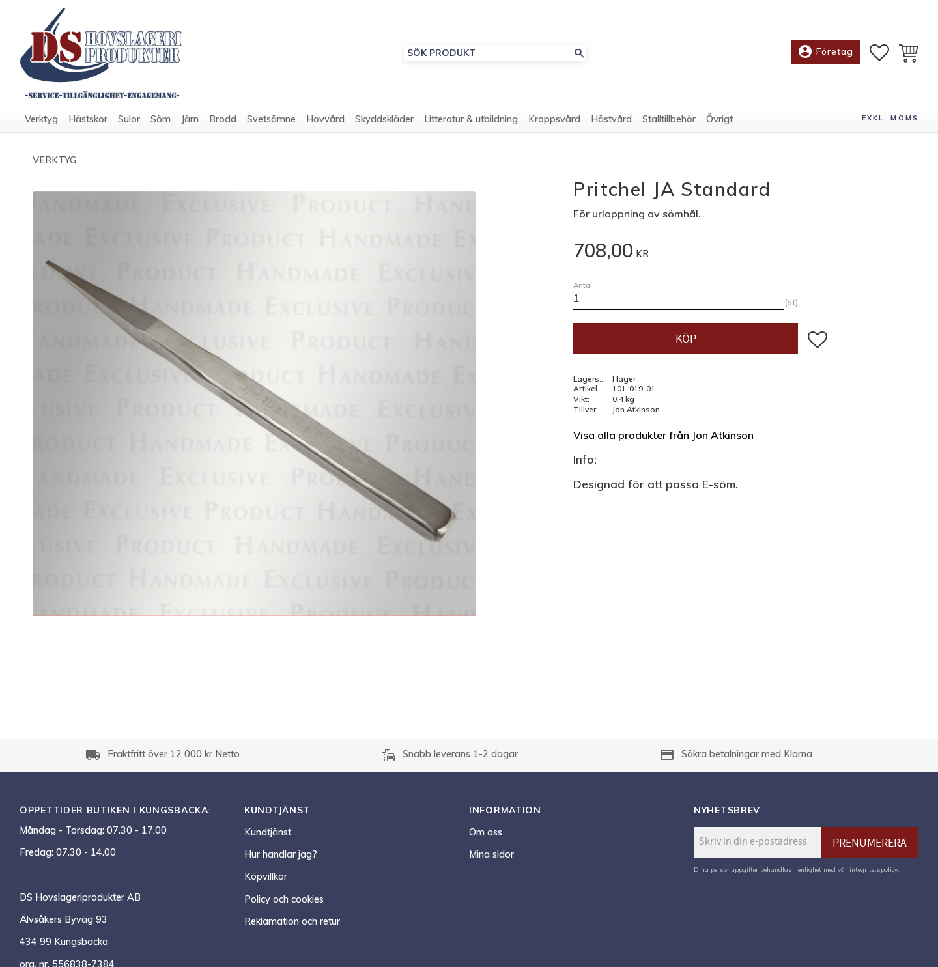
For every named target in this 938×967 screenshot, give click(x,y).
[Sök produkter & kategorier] (488, 53)
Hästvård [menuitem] (611, 119)
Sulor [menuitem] (129, 119)
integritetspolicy (873, 869)
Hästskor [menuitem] (87, 119)
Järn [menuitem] (190, 119)
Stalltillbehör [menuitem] (669, 119)
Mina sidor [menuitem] (491, 854)
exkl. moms (890, 117)
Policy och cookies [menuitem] (284, 899)
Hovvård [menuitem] (325, 119)
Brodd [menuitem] (222, 119)
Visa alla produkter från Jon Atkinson (663, 434)
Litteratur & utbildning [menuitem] (471, 119)
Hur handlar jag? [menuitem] (280, 854)
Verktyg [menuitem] (41, 119)
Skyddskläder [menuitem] (384, 119)
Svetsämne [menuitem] (271, 119)
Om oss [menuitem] (485, 832)
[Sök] (579, 53)
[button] (879, 53)
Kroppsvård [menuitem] (554, 119)
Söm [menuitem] (160, 119)
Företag (825, 52)
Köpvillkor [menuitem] (265, 876)
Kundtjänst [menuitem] (267, 832)
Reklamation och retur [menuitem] (292, 921)
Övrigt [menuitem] (719, 119)
